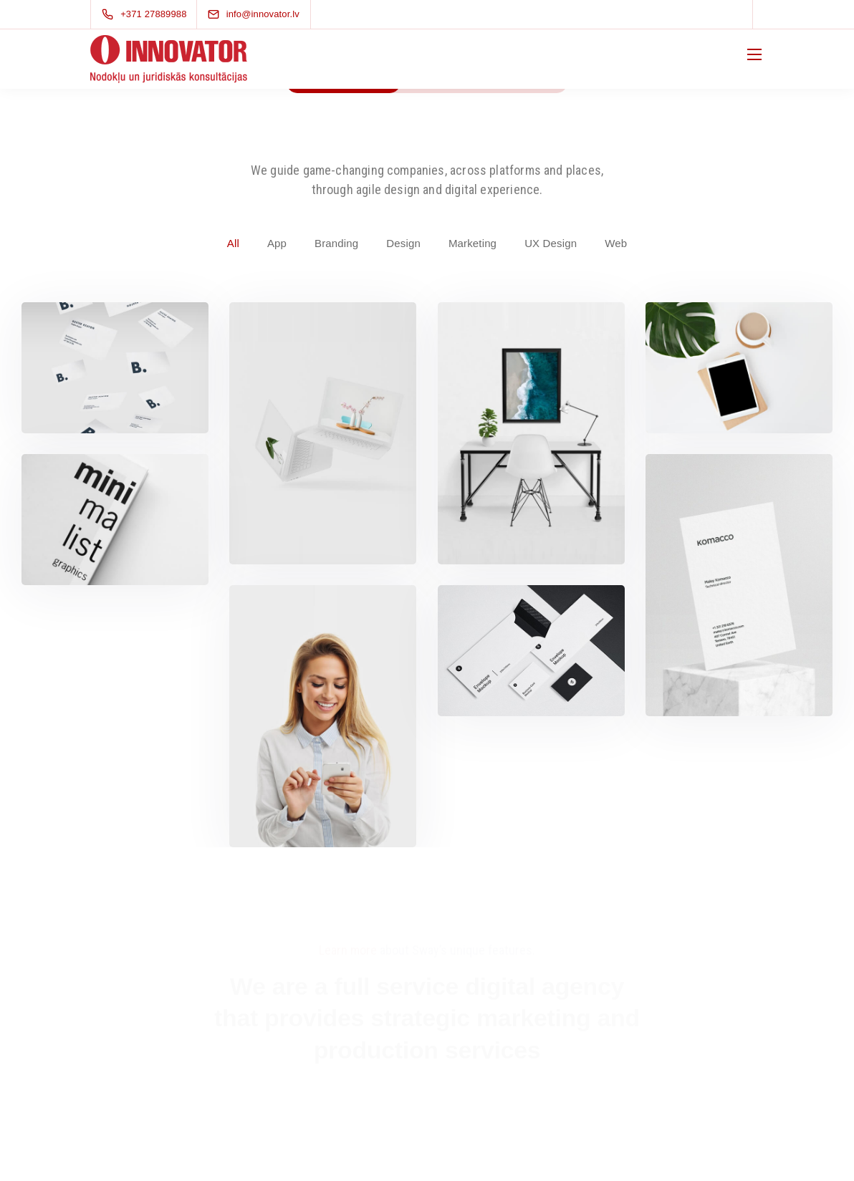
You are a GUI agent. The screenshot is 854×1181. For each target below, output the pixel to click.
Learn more (348, 950)
